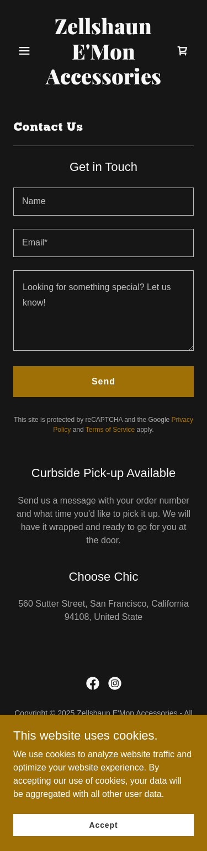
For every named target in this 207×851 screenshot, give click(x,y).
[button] (26, 51)
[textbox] (103, 202)
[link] (103, 81)
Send (103, 381)
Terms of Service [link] (110, 429)
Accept (103, 824)
